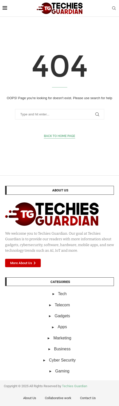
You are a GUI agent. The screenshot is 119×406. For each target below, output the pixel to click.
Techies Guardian (74, 386)
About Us (29, 398)
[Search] (113, 8)
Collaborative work (58, 398)
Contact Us (88, 398)
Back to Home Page (59, 136)
